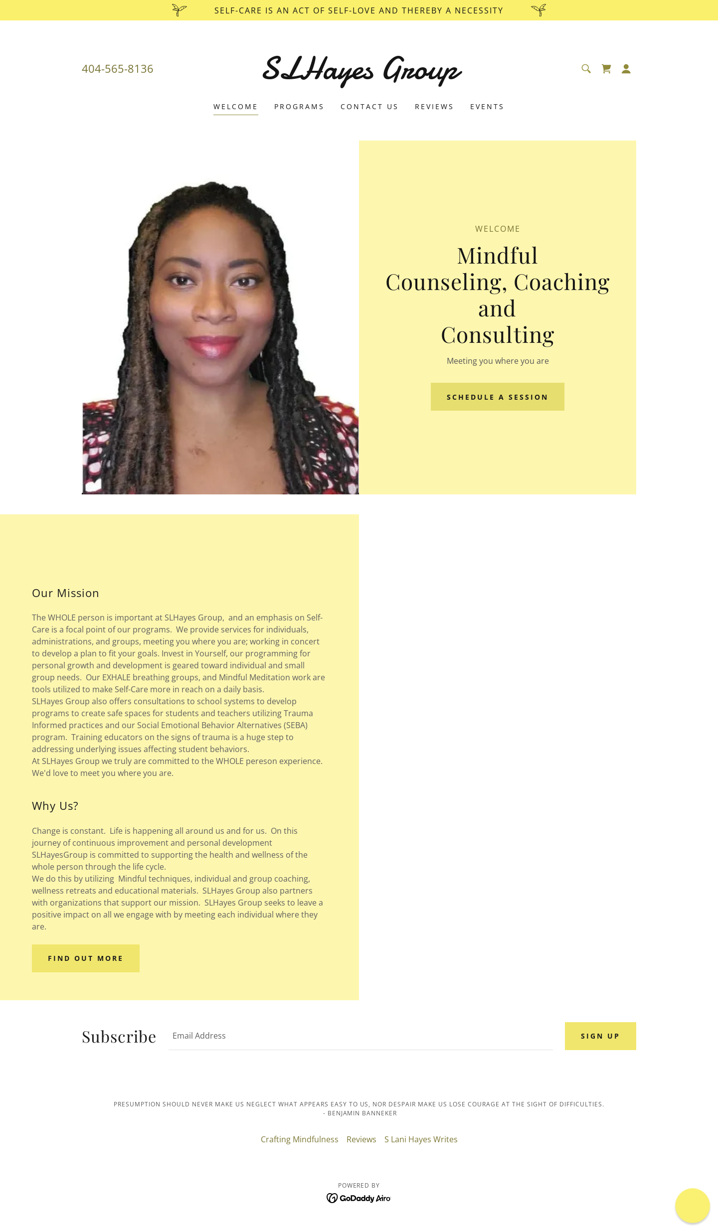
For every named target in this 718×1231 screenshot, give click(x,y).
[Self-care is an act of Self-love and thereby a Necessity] (359, 10)
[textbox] (361, 1036)
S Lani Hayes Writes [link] (421, 1139)
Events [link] (487, 106)
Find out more (86, 958)
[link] (359, 75)
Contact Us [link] (370, 106)
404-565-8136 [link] (118, 68)
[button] (626, 69)
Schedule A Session (497, 397)
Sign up (600, 1036)
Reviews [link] (434, 106)
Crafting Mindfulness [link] (300, 1139)
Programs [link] (299, 106)
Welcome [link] (235, 106)
